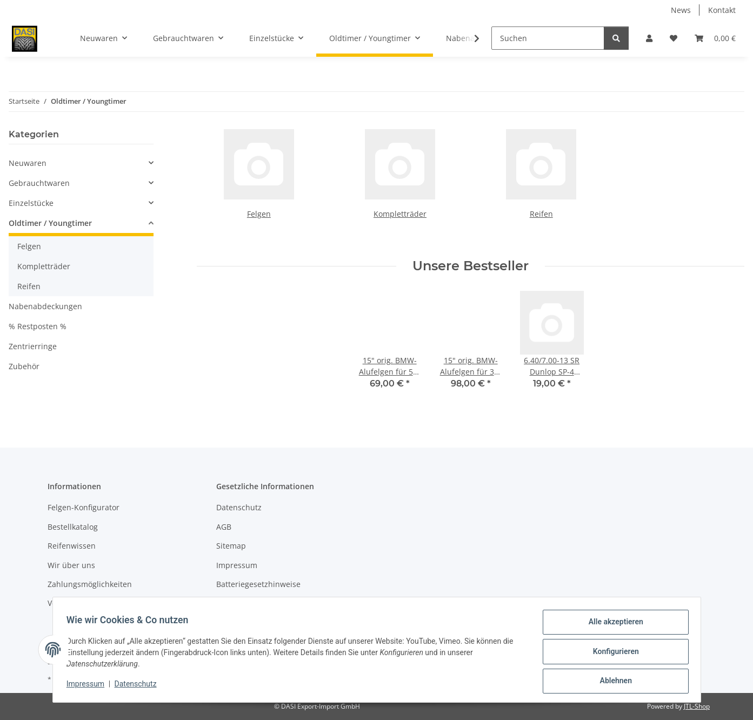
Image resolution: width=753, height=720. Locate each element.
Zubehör (24, 366)
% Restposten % (37, 326)
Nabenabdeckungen (45, 306)
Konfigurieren (612, 653)
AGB (223, 527)
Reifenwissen (72, 546)
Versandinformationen (88, 603)
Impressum (89, 686)
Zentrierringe (33, 346)
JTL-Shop (697, 706)
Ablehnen (612, 681)
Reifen (541, 214)
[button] (649, 38)
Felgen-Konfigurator (83, 507)
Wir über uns (71, 565)
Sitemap (231, 546)
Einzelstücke (31, 203)
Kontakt (722, 10)
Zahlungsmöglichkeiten (90, 584)
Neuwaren (27, 163)
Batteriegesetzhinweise (258, 584)
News (681, 10)
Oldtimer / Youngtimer (50, 223)
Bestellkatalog (73, 527)
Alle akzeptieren (612, 625)
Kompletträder (400, 214)
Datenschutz (139, 686)
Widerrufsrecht (243, 603)
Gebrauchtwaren (39, 183)
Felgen (259, 214)
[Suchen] (547, 38)
